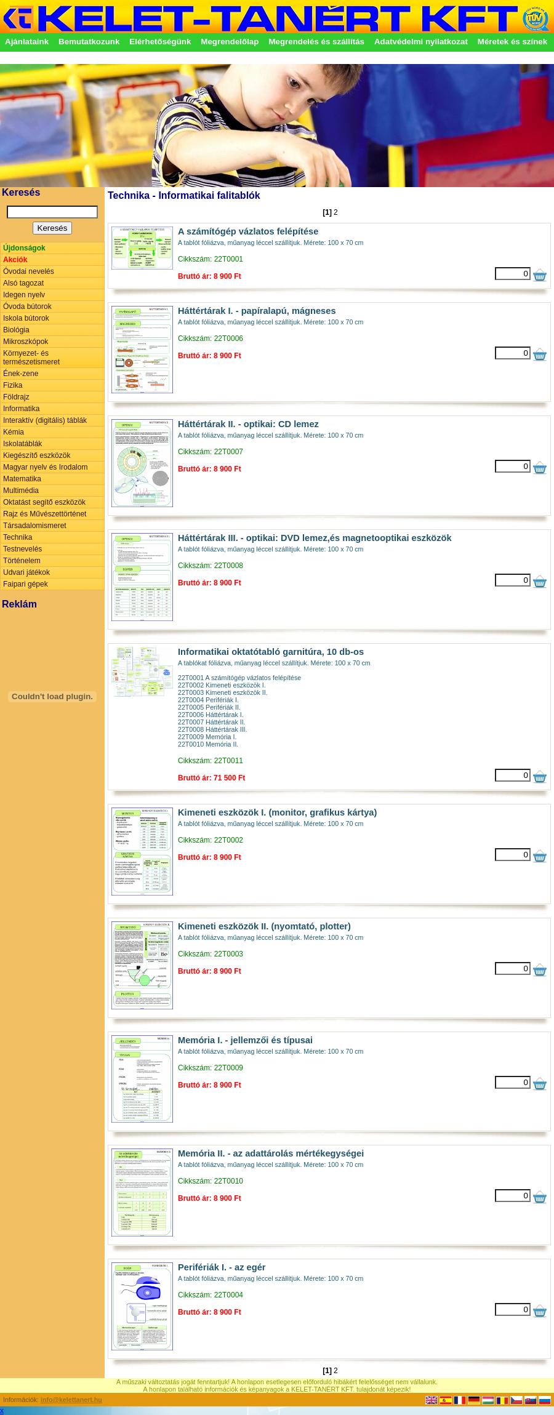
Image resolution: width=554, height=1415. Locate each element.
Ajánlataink (27, 41)
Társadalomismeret (34, 525)
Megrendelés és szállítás (316, 41)
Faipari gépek (25, 584)
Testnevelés (22, 549)
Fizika (12, 385)
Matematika (22, 479)
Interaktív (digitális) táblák (45, 420)
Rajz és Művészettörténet (44, 514)
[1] (327, 212)
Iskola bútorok (26, 318)
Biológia (16, 330)
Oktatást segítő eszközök (44, 502)
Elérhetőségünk (160, 41)
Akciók (15, 259)
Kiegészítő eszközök (36, 455)
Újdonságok (24, 248)
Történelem (22, 560)
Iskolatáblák (22, 443)
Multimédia (21, 490)
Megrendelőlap (230, 41)
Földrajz (16, 397)
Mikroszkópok (25, 341)
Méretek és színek (512, 41)
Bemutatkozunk (88, 41)
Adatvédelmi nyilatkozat (421, 41)
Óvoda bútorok (27, 306)
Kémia (13, 432)
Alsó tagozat (23, 283)
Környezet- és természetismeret (31, 357)
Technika (17, 537)
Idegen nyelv (24, 295)
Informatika (21, 408)
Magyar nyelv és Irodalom (45, 467)
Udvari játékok (26, 572)
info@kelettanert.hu (71, 1399)
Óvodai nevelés (28, 271)
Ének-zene (20, 373)
